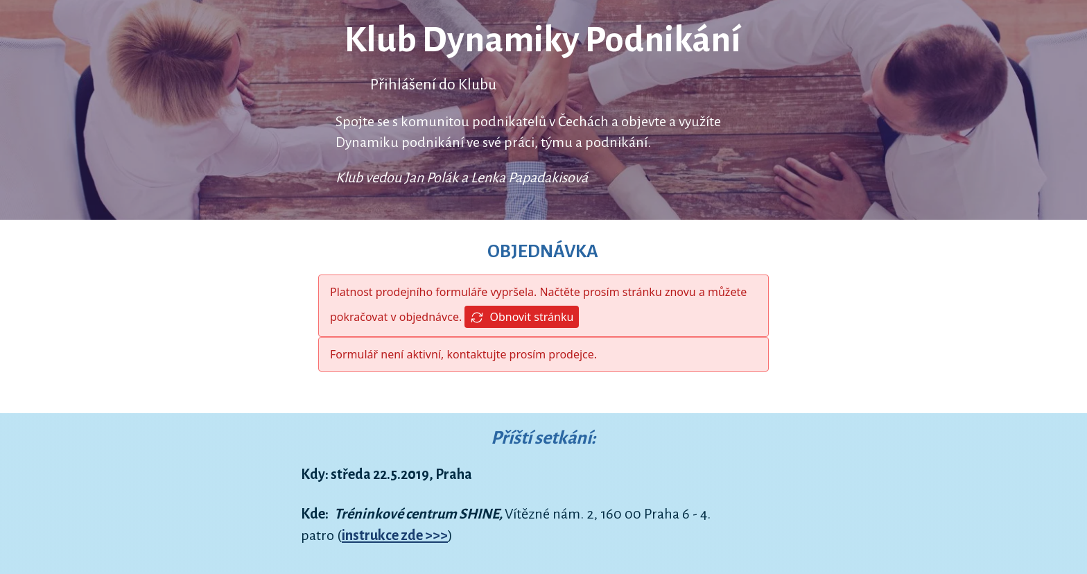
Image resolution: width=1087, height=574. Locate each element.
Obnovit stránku (521, 317)
